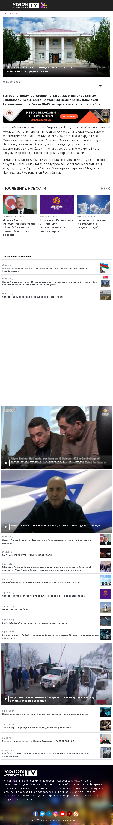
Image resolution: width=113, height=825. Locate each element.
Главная (10, 13)
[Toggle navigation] (7, 5)
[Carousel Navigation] (105, 188)
